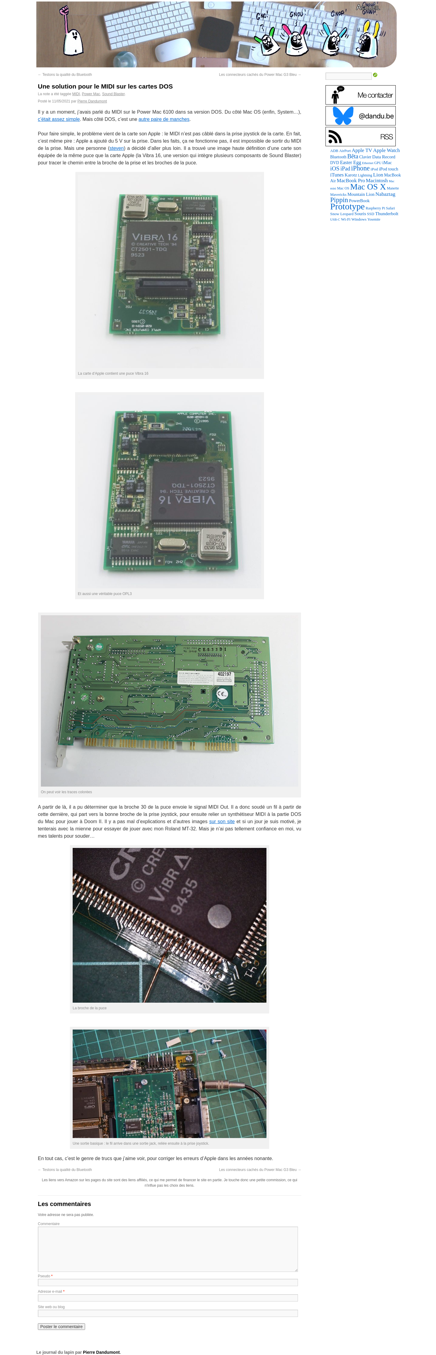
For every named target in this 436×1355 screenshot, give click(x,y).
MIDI (76, 94)
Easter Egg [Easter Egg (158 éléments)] (350, 162)
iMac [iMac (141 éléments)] (387, 162)
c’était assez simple (59, 119)
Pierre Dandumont (92, 101)
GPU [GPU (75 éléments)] (378, 163)
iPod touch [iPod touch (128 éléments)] (388, 169)
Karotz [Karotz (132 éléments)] (351, 175)
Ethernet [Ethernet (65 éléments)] (367, 163)
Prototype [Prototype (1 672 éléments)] (347, 206)
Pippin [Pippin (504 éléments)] (339, 200)
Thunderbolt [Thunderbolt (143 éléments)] (386, 213)
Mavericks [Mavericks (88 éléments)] (338, 194)
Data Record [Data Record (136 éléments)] (383, 156)
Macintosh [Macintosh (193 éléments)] (377, 180)
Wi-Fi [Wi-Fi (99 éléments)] (345, 219)
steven (117, 148)
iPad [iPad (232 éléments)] (345, 169)
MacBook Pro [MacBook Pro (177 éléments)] (351, 180)
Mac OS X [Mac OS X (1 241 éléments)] (368, 186)
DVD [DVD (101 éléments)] (334, 162)
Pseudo (44, 1276)
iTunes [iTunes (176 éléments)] (337, 175)
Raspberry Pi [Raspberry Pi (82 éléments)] (375, 208)
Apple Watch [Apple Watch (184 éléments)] (386, 150)
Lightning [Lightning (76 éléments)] (365, 175)
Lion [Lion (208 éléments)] (378, 175)
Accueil (368, 7)
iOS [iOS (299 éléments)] (335, 168)
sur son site (222, 821)
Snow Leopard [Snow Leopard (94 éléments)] (342, 214)
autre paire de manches (164, 119)
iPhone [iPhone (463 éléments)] (360, 168)
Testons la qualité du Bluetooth (65, 75)
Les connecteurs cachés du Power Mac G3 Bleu (260, 75)
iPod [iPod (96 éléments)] (374, 169)
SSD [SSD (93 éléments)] (370, 214)
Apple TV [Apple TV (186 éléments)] (362, 150)
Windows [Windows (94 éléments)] (359, 219)
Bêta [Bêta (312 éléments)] (352, 156)
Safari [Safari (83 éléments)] (390, 208)
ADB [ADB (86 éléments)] (334, 151)
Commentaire (49, 1224)
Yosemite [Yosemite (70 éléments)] (373, 219)
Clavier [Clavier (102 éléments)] (365, 157)
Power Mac (91, 94)
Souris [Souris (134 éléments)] (360, 213)
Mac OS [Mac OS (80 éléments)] (343, 188)
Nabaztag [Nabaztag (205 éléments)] (385, 194)
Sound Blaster (113, 94)
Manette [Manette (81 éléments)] (393, 188)
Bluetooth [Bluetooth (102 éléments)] (338, 157)
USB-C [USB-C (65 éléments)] (335, 219)
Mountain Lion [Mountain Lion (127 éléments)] (360, 194)
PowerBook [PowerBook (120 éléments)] (359, 200)
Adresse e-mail (50, 1291)
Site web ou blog (51, 1307)
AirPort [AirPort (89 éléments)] (345, 151)
